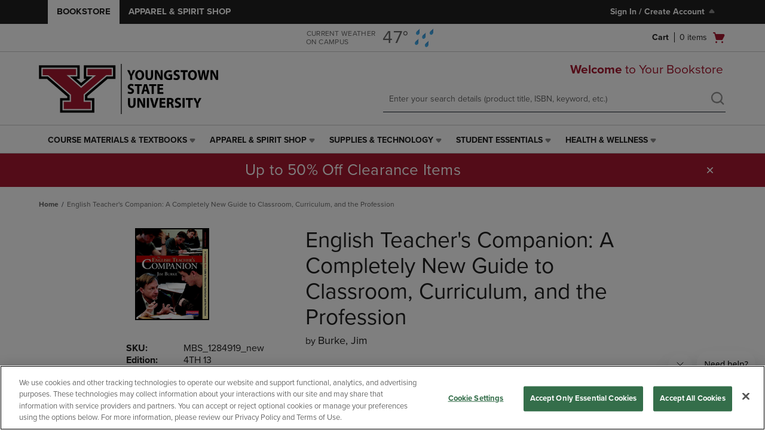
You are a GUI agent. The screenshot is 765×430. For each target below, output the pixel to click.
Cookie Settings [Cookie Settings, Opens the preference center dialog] (476, 398)
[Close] (746, 396)
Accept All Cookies (692, 398)
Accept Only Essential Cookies (583, 398)
